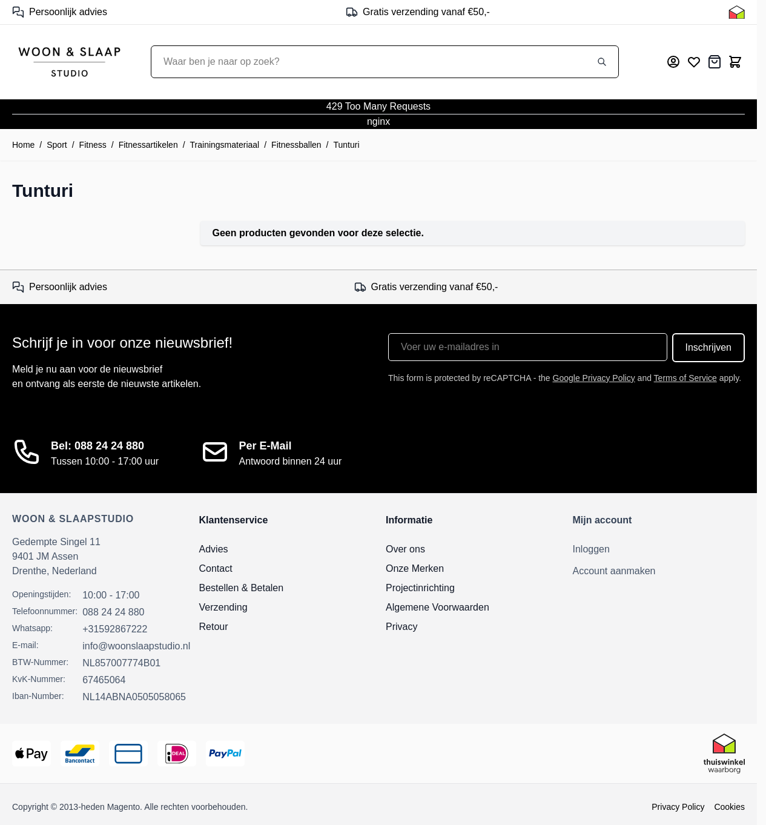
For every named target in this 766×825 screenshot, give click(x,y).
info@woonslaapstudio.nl (136, 646)
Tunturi (346, 145)
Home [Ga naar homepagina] (23, 145)
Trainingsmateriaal (225, 145)
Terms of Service (685, 378)
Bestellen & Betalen (241, 588)
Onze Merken (415, 568)
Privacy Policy (678, 807)
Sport (57, 145)
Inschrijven (708, 347)
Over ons (405, 549)
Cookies (729, 807)
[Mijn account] (673, 61)
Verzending (223, 607)
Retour (213, 626)
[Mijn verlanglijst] (694, 61)
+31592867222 (114, 629)
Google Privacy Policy (594, 378)
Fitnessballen (296, 145)
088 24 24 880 (113, 612)
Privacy (401, 626)
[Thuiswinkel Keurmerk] (736, 12)
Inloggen (591, 549)
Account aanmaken (614, 571)
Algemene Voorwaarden (437, 607)
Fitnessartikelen (148, 145)
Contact (216, 568)
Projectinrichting (420, 588)
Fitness (93, 145)
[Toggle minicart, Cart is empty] (735, 61)
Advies (213, 549)
